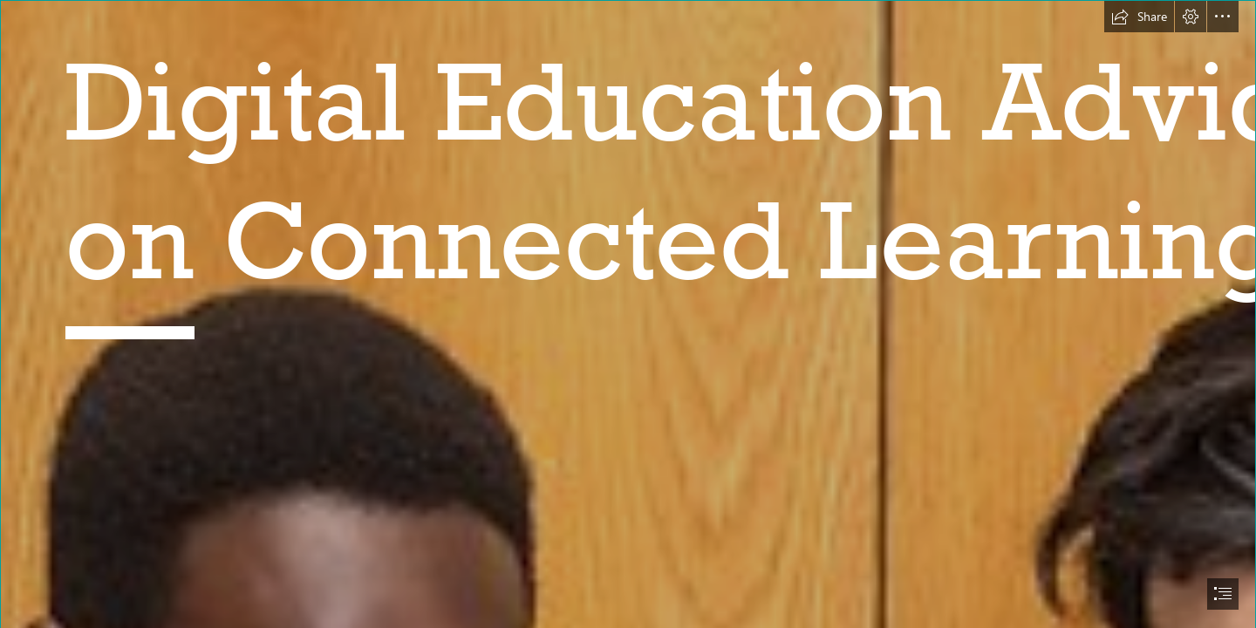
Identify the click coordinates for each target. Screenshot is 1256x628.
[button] (1139, 16)
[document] (628, 314)
